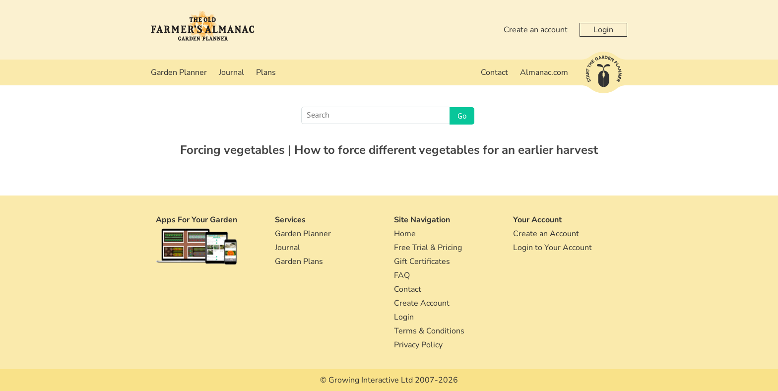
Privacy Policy (418, 344)
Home (405, 233)
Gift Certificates (422, 261)
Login (603, 29)
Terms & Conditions (429, 331)
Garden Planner (179, 72)
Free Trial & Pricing (428, 247)
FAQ (402, 275)
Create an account (536, 29)
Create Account (422, 303)
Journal (231, 72)
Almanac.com (544, 72)
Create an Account (546, 233)
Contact (494, 72)
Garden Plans (299, 261)
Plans (266, 72)
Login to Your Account (552, 247)
